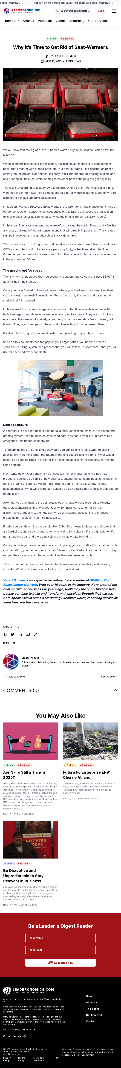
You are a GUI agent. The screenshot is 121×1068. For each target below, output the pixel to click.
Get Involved (94, 1015)
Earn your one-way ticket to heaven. (19, 1029)
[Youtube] (19, 1036)
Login (101, 10)
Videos (60, 21)
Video (8, 863)
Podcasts (45, 21)
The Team (92, 1008)
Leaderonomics (65, 56)
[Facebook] (4, 1036)
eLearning (76, 21)
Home (89, 996)
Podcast (69, 765)
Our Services (98, 21)
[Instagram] (24, 1036)
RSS (57, 1058)
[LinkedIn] (14, 1036)
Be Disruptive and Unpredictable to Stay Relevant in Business (23, 875)
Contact (91, 1021)
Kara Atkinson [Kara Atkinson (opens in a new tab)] (14, 580)
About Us (92, 1002)
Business (67, 38)
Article (51, 38)
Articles (28, 21)
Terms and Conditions (38, 1059)
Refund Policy (21, 1059)
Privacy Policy (7, 1059)
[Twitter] (9, 1036)
